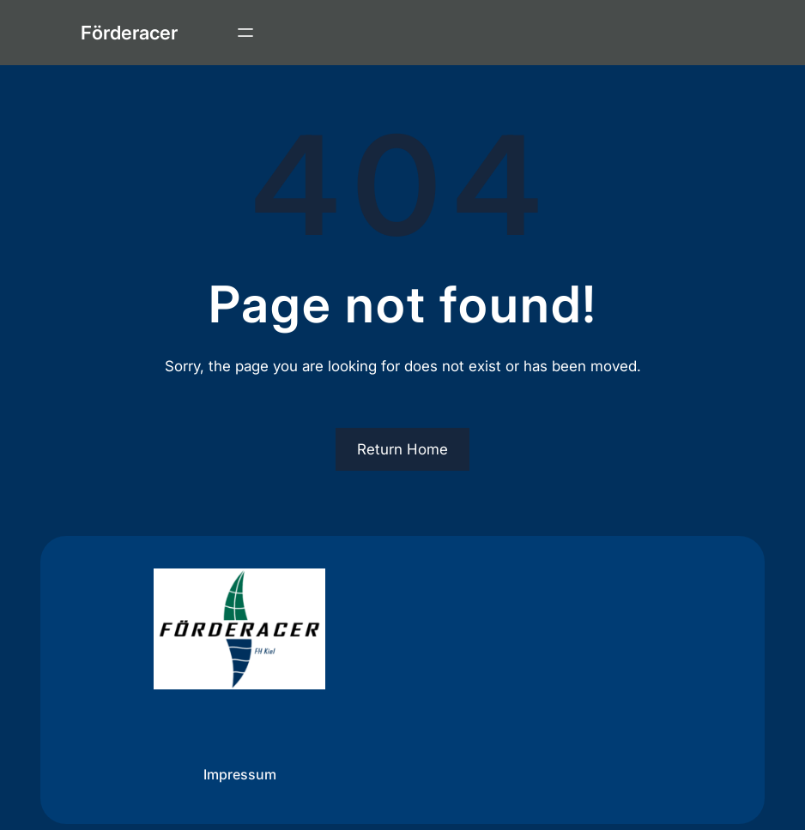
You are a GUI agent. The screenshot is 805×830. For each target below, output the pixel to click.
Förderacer (129, 32)
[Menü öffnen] (245, 32)
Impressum (239, 773)
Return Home (402, 449)
